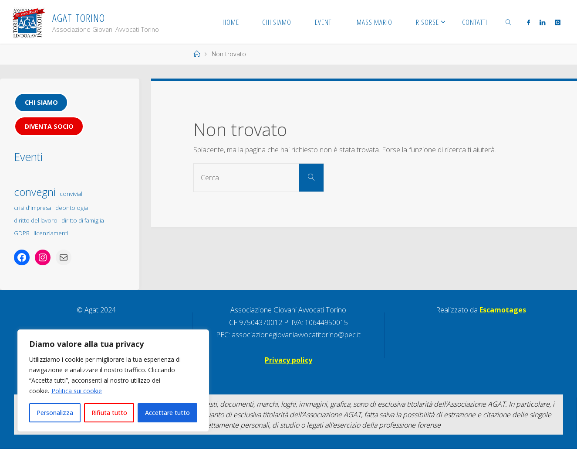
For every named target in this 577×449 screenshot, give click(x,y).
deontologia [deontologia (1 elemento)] (71, 208)
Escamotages (502, 310)
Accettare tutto (167, 412)
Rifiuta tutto (109, 412)
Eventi (28, 156)
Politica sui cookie (76, 391)
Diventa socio (49, 126)
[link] (508, 22)
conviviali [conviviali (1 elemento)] (72, 194)
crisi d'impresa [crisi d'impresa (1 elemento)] (32, 208)
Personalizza (55, 412)
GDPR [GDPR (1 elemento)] (22, 233)
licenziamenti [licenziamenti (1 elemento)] (51, 233)
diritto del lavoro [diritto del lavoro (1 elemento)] (35, 220)
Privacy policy (288, 360)
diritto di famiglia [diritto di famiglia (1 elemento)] (82, 220)
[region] (113, 380)
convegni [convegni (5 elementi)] (35, 192)
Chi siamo (41, 102)
